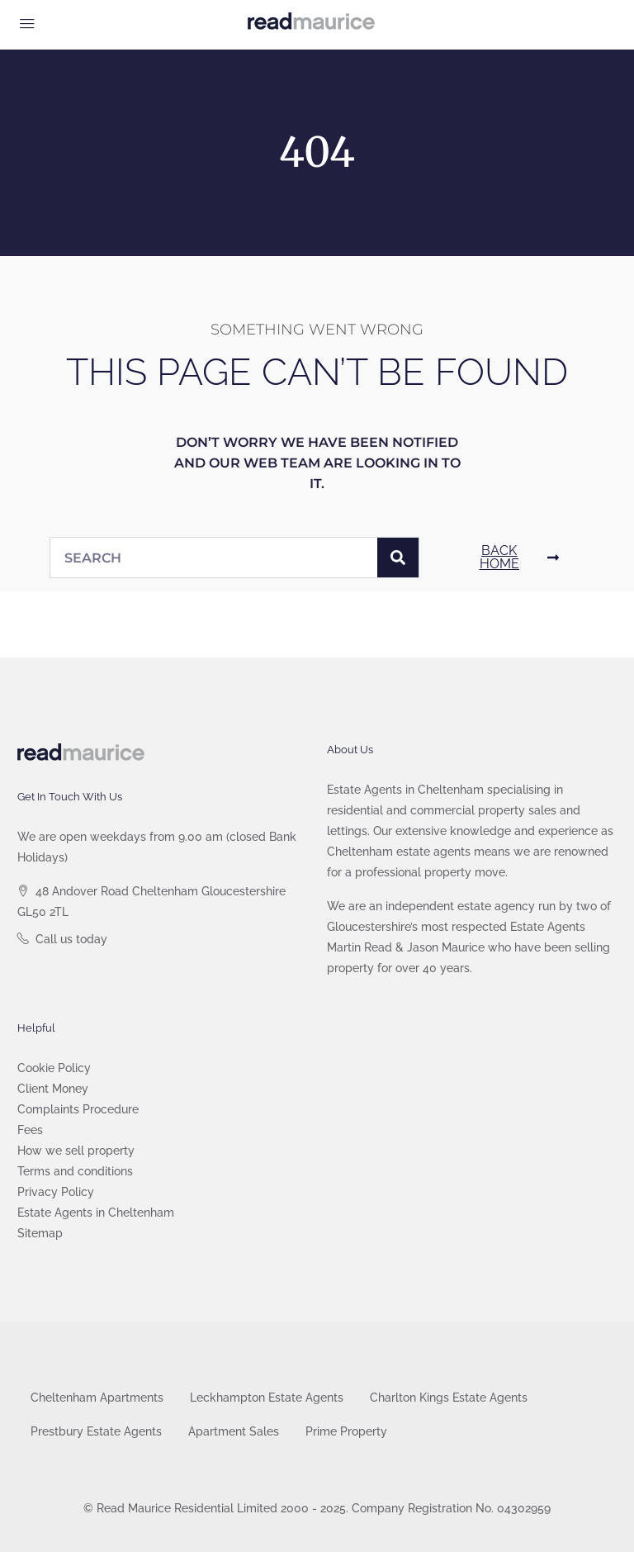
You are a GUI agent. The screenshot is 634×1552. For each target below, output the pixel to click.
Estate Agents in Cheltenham (95, 1212)
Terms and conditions (75, 1171)
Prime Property (346, 1431)
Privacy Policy (55, 1191)
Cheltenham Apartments (97, 1397)
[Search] (398, 557)
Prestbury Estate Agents (96, 1431)
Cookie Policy (54, 1068)
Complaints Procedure (78, 1109)
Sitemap (40, 1233)
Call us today (71, 939)
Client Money (52, 1088)
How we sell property (76, 1150)
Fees (30, 1130)
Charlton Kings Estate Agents (449, 1397)
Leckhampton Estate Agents (266, 1397)
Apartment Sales (233, 1431)
